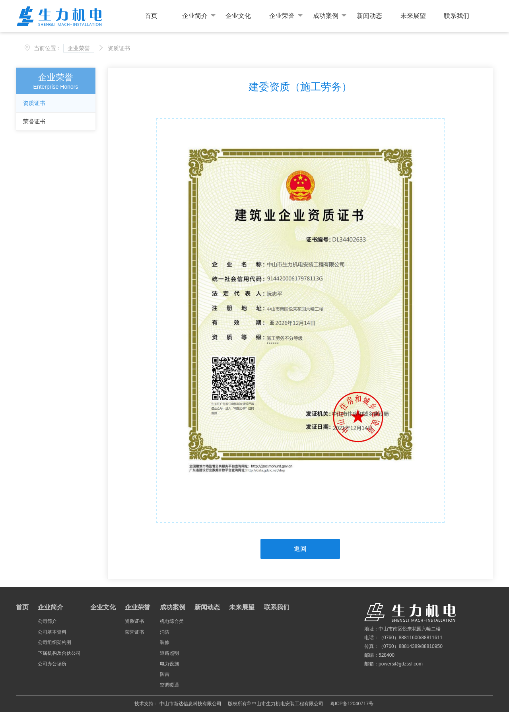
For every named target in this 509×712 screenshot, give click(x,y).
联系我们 (456, 15)
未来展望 (413, 15)
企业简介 (199, 15)
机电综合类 (172, 621)
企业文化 (238, 15)
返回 (300, 548)
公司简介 (47, 621)
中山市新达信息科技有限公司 (190, 703)
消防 (164, 632)
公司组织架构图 (54, 642)
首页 (151, 15)
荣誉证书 (34, 121)
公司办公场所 (52, 664)
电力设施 (169, 664)
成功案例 (329, 15)
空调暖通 (169, 685)
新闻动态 (369, 15)
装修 (164, 642)
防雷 (164, 674)
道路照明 (169, 653)
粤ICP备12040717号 (351, 703)
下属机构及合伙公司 (59, 653)
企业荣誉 (286, 15)
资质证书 (34, 103)
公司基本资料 (52, 632)
